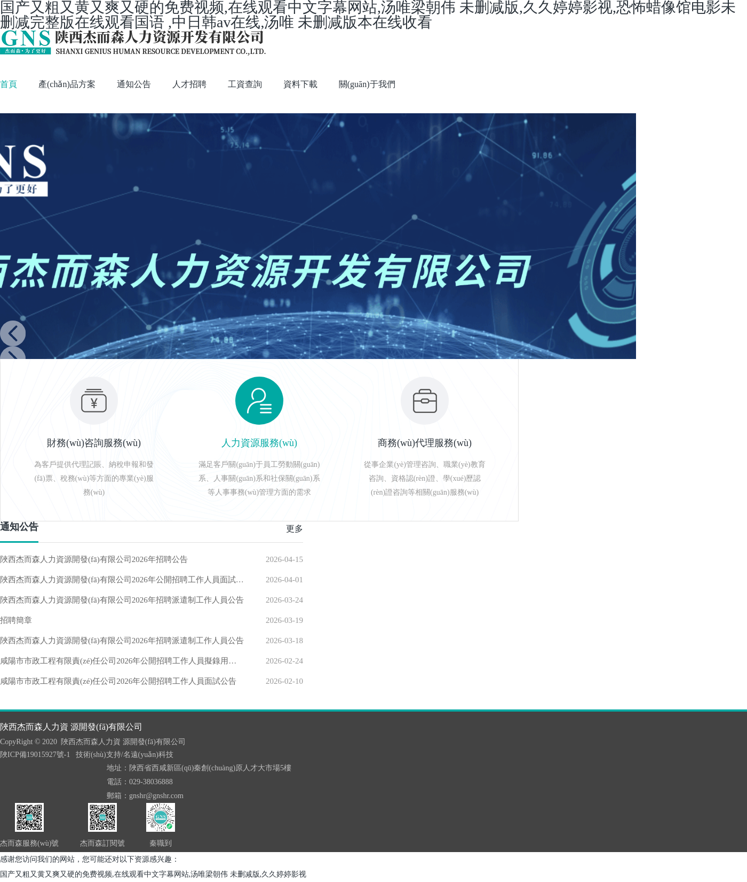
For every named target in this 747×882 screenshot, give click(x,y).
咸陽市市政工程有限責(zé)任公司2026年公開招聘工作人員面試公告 (118, 681)
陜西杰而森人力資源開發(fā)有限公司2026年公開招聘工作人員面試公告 (122, 579)
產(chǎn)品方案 (67, 84)
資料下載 (300, 84)
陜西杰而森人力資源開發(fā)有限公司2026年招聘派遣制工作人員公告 (122, 600)
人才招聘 (189, 84)
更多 (294, 528)
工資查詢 (245, 84)
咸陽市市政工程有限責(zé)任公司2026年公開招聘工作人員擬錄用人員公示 (122, 661)
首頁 (8, 84)
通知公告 (134, 84)
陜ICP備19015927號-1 (35, 755)
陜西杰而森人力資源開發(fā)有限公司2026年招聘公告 (94, 559)
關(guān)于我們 (367, 84)
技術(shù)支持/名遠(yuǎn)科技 (124, 755)
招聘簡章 (16, 620)
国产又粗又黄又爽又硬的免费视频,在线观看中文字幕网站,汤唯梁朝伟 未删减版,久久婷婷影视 (153, 874)
